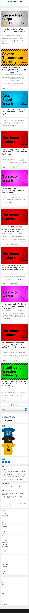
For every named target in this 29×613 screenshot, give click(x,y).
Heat (3, 586)
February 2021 (4, 540)
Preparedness (4, 590)
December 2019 (5, 562)
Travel (3, 600)
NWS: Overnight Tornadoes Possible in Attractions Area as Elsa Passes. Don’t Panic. (13, 344)
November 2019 (5, 564)
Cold (3, 584)
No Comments (19, 35)
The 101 (3, 597)
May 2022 (3, 520)
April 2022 (3, 522)
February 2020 (4, 559)
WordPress (23, 611)
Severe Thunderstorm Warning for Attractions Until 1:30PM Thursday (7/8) (14, 69)
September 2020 (5, 546)
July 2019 (3, 571)
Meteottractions (5, 35)
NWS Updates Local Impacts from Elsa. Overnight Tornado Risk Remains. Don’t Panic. (14, 267)
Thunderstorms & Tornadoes (8, 46)
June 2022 (4, 519)
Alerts (4, 88)
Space (3, 593)
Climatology (4, 582)
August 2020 (4, 548)
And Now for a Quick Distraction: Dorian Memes (11, 502)
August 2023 (4, 513)
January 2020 (4, 560)
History (3, 588)
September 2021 (5, 528)
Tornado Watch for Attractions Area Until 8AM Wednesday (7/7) (13, 190)
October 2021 (4, 526)
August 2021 (4, 529)
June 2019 (3, 573)
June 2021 (3, 533)
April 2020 (3, 555)
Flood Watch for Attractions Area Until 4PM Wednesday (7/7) (13, 111)
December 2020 (5, 542)
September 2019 (5, 568)
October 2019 (4, 566)
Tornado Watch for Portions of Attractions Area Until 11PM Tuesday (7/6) (14, 306)
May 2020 (3, 553)
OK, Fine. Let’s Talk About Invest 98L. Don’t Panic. (11, 498)
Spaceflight (4, 595)
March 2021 (4, 539)
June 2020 (4, 551)
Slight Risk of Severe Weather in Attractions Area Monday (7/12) (14, 31)
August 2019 (4, 569)
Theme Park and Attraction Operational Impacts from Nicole (13, 474)
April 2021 (3, 537)
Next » (16, 404)
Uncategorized (4, 604)
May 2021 (3, 535)
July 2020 (3, 549)
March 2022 (4, 524)
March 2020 (4, 557)
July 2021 (3, 531)
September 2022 (5, 517)
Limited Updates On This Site (7, 469)
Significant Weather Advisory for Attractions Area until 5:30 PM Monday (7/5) (14, 383)
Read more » (4, 43)
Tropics (15, 167)
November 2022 (5, 515)
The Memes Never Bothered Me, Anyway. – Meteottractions (13, 500)
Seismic (3, 591)
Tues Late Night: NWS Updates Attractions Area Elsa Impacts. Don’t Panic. (14, 151)
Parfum (7, 611)
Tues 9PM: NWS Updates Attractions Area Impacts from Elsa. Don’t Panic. (12, 229)
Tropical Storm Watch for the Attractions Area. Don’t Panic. (13, 476)
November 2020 (5, 544)
